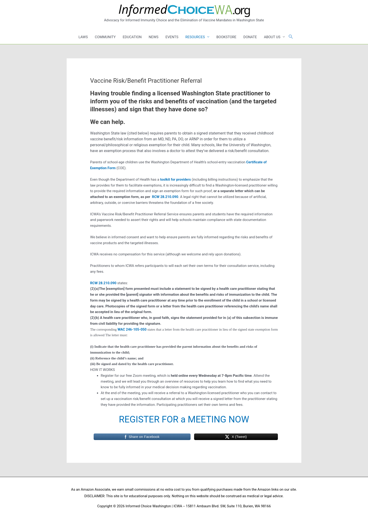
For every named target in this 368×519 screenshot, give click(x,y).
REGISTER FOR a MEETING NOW (184, 419)
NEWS (153, 37)
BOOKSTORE (226, 37)
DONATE (250, 37)
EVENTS (171, 37)
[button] (290, 37)
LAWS (83, 37)
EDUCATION (132, 37)
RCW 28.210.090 (165, 197)
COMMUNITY (105, 37)
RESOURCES (195, 37)
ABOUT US (272, 37)
